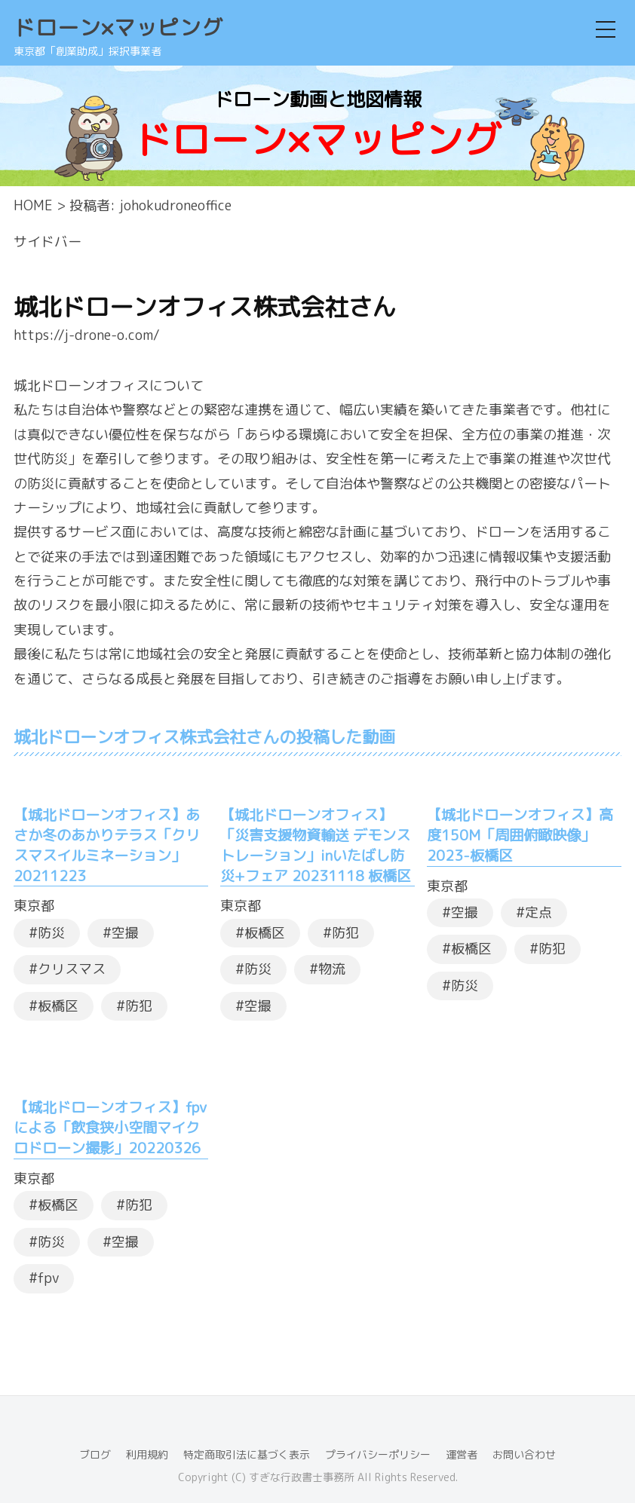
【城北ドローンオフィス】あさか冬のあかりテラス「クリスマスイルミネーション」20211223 (107, 845)
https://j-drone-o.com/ (87, 335)
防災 (51, 932)
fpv (48, 1278)
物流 (331, 969)
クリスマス (72, 969)
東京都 (34, 905)
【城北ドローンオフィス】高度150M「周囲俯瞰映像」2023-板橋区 (520, 834)
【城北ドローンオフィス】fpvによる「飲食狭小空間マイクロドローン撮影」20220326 (110, 1127)
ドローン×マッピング (118, 28)
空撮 (125, 932)
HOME (33, 205)
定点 (538, 912)
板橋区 (58, 1005)
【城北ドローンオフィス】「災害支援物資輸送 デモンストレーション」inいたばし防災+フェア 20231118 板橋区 (315, 845)
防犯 (138, 1005)
